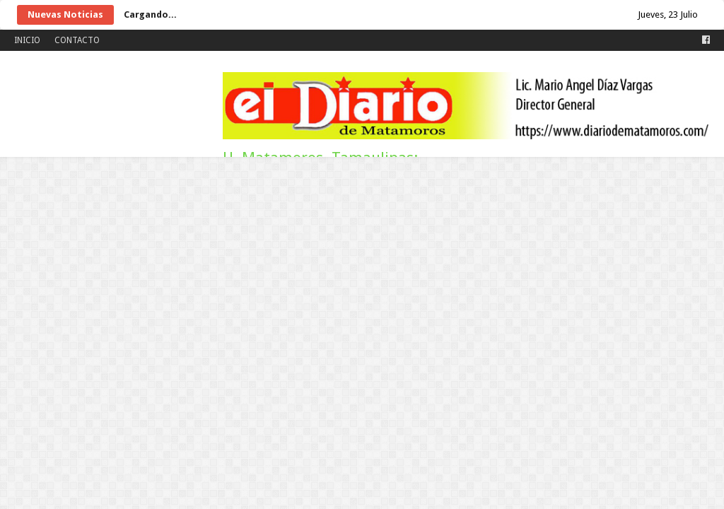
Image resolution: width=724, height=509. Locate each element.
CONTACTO (77, 40)
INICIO (27, 40)
